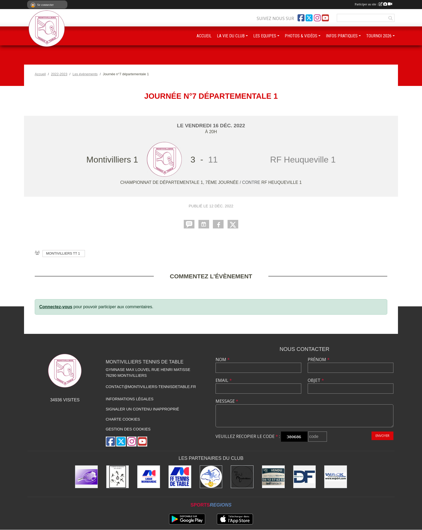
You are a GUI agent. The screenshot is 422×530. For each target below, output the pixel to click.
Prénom (319, 359)
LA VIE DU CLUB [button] (231, 35)
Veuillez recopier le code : (248, 436)
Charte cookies (123, 419)
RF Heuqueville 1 (281, 182)
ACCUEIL (204, 35)
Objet (316, 380)
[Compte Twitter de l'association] (309, 18)
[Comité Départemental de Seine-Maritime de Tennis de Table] (211, 476)
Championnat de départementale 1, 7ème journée (180, 182)
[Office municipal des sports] (117, 476)
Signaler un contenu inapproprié (142, 409)
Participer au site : (373, 4)
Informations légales (130, 399)
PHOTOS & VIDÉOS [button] (301, 35)
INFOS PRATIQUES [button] (342, 35)
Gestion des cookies (128, 429)
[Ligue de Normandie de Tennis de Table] (148, 476)
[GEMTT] (86, 476)
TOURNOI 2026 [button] (379, 35)
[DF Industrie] (304, 476)
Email (224, 380)
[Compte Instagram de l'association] (317, 18)
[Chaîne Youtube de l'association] (325, 18)
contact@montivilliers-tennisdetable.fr (151, 387)
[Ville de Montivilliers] (242, 476)
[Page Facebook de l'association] (301, 18)
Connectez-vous (55, 306)
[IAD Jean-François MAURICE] (273, 476)
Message (227, 401)
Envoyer (382, 435)
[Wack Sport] (335, 476)
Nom (223, 359)
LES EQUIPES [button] (264, 35)
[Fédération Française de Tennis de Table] (180, 476)
